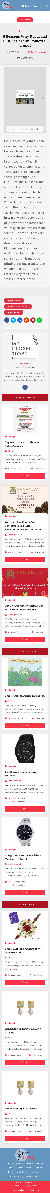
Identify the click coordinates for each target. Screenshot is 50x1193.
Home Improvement (33, 1176)
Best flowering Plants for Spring (25, 695)
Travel (10, 1172)
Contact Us (35, 1190)
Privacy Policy (31, 1185)
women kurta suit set (18, 307)
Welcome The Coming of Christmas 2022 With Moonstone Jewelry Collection (24, 526)
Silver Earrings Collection (21, 1108)
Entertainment (14, 1176)
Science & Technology (34, 1163)
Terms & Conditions (18, 1190)
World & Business (14, 1163)
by (36, 52)
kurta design (13, 313)
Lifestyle (25, 31)
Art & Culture (22, 1172)
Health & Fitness (24, 1167)
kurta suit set (14, 301)
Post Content (25, 19)
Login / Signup (30, 6)
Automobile (37, 1172)
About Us (17, 1185)
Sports (10, 1167)
